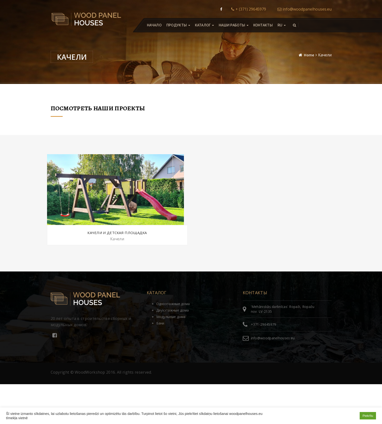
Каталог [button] (204, 25)
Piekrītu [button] (368, 416)
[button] (281, 25)
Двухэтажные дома (172, 310)
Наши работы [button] (233, 25)
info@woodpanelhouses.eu (305, 9)
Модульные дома (171, 316)
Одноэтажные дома (173, 303)
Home (309, 55)
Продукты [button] (178, 25)
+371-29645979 (263, 324)
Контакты (263, 25)
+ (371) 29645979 (248, 9)
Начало (154, 25)
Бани (160, 323)
